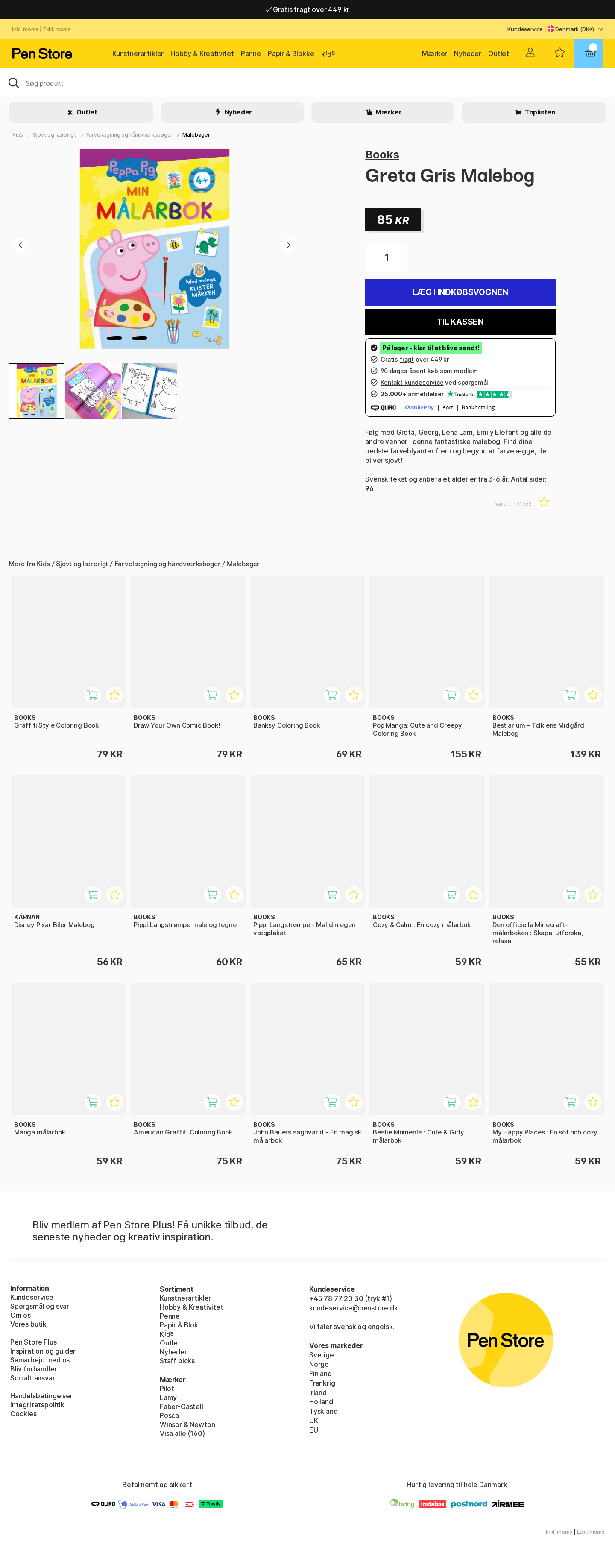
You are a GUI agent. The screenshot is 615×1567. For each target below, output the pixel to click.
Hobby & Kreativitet (202, 53)
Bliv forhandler (33, 1369)
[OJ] (307, 82)
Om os (20, 1315)
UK (313, 1420)
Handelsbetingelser (41, 1396)
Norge (319, 1364)
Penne (251, 53)
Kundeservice (525, 29)
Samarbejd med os (40, 1360)
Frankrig (322, 1383)
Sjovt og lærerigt (54, 135)
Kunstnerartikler (138, 53)
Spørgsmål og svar (39, 1306)
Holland (321, 1401)
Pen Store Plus (33, 1342)
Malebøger (196, 135)
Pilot (167, 1388)
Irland (318, 1392)
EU (313, 1430)
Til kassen (460, 322)
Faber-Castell (181, 1406)
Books (382, 154)
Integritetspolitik (37, 1404)
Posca (169, 1415)
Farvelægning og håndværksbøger (129, 135)
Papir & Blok (179, 1325)
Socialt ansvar (32, 1378)
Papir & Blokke (291, 53)
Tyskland (323, 1411)
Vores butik (28, 1324)
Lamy (168, 1397)
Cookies (23, 1413)
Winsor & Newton (187, 1424)
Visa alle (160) (182, 1433)
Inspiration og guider (43, 1351)
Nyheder (467, 53)
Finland (320, 1373)
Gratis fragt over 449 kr (307, 9)
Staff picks (177, 1361)
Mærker (434, 53)
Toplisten (539, 112)
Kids (17, 135)
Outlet (498, 53)
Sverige (321, 1355)
